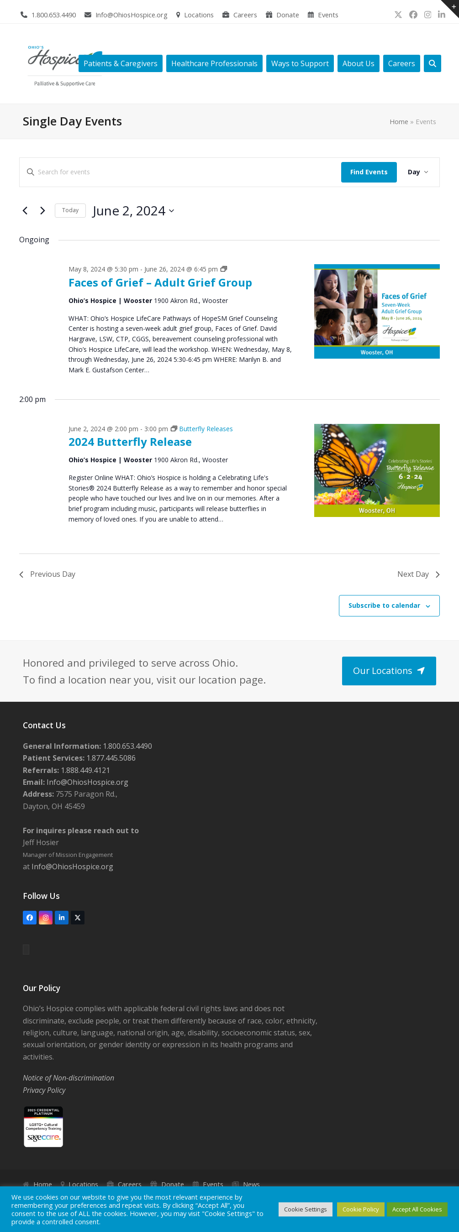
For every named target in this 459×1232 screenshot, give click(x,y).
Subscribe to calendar (384, 605)
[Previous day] (24, 210)
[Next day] (42, 210)
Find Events (369, 171)
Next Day (418, 574)
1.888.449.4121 (84, 770)
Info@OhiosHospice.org (131, 14)
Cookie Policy (361, 1209)
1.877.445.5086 (110, 758)
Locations (199, 14)
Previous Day (47, 574)
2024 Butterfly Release (130, 441)
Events (328, 14)
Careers (245, 14)
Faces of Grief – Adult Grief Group (160, 282)
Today (70, 210)
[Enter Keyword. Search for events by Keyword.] (180, 172)
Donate (287, 14)
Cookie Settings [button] (305, 1209)
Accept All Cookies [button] (417, 1209)
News (251, 1184)
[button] (432, 63)
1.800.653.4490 (54, 14)
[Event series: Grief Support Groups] (224, 269)
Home (399, 121)
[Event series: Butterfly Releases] (202, 428)
